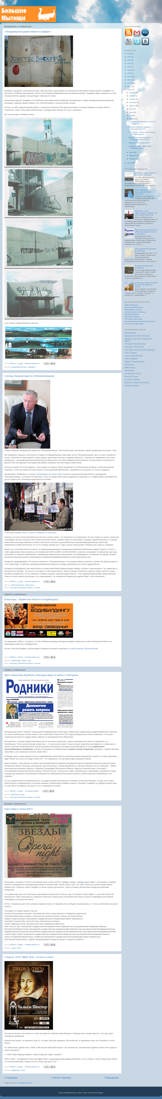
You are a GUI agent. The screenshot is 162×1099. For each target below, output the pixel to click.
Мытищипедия (130, 333)
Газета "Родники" (131, 359)
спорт (29, 661)
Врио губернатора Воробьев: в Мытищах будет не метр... (141, 139)
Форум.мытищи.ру (132, 385)
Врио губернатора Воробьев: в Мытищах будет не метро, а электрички (41, 675)
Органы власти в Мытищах (135, 312)
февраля (133, 155)
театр (13, 948)
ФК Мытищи (129, 371)
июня (131, 112)
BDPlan (13, 363)
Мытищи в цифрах (132, 314)
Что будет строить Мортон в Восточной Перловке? (146, 174)
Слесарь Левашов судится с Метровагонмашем (29, 376)
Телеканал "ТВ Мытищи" (134, 347)
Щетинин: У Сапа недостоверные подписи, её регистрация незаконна (146, 213)
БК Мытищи (129, 365)
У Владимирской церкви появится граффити (27, 31)
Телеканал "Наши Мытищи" (135, 344)
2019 (129, 70)
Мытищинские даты (132, 317)
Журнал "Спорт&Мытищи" (135, 362)
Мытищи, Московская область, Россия (25, 588)
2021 (129, 67)
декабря (132, 93)
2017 (129, 77)
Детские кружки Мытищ (134, 307)
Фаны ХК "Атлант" (132, 377)
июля (131, 109)
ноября (132, 96)
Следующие (11, 1077)
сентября (133, 102)
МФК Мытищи (130, 368)
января (132, 159)
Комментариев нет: (32, 363)
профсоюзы (29, 585)
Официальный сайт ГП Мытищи (137, 336)
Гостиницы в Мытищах (133, 319)
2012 (129, 163)
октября (132, 99)
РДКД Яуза (15, 1070)
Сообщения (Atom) (25, 1083)
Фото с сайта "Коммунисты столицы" (39, 533)
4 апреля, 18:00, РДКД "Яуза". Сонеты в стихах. (29, 957)
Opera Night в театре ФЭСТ (18, 809)
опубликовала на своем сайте (49, 474)
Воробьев (15, 794)
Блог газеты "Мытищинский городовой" (140, 350)
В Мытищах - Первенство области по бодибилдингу (31, 599)
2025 (129, 53)
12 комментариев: (32, 791)
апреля (132, 119)
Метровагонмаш (17, 585)
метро (22, 794)
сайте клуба (84, 885)
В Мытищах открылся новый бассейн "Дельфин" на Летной (146, 285)
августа (132, 106)
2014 (129, 86)
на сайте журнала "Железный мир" (83, 649)
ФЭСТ (19, 948)
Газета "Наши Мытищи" (134, 356)
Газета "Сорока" (131, 353)
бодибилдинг (16, 661)
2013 (129, 90)
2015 (129, 83)
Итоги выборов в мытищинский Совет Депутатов (143, 192)
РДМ (24, 661)
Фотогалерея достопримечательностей (140, 321)
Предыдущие (112, 1077)
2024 (129, 57)
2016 (129, 80)
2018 (129, 73)
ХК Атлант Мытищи (132, 380)
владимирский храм (19, 367)
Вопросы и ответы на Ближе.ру (137, 382)
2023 (129, 60)
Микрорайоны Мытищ (133, 310)
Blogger (100, 1093)
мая (131, 115)
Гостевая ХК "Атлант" (133, 374)
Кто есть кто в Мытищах (134, 324)
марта (131, 152)
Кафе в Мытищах (131, 305)
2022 (129, 63)
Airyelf (84, 1093)
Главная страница (61, 1077)
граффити (32, 367)
